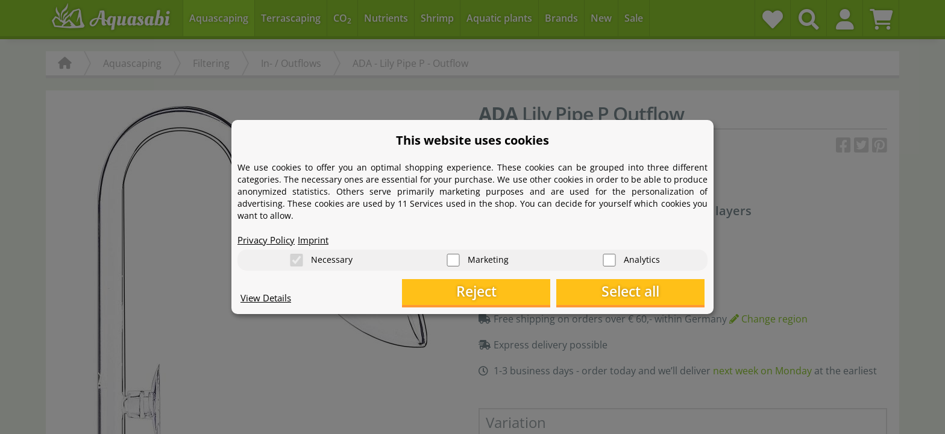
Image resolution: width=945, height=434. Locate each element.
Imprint (319, 238)
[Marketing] (453, 259)
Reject (518, 293)
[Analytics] (609, 259)
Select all (645, 293)
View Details (267, 299)
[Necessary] (296, 259)
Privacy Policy (268, 238)
